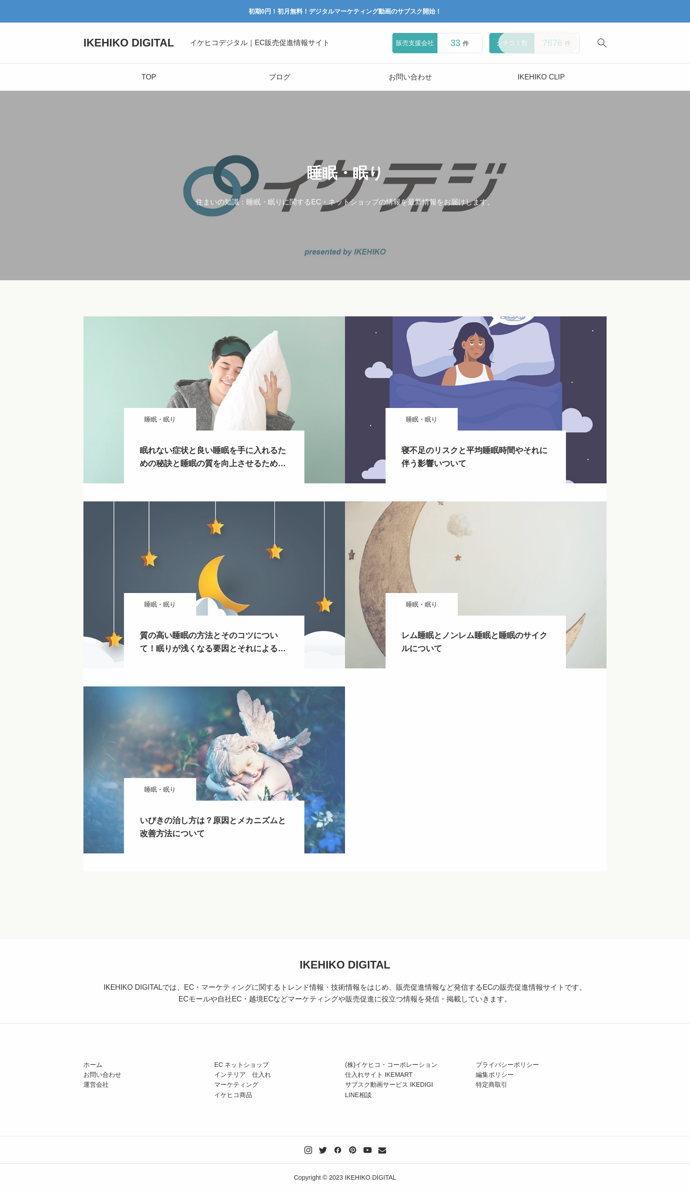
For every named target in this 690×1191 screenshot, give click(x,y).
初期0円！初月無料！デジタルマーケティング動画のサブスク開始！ (345, 11)
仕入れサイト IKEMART (379, 1074)
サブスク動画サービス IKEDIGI (389, 1084)
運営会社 (96, 1084)
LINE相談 (358, 1094)
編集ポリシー (495, 1074)
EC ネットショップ (241, 1064)
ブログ (279, 77)
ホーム (92, 1064)
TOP (149, 77)
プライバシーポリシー (507, 1064)
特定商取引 (491, 1084)
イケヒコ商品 (233, 1094)
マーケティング (236, 1084)
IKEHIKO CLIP (541, 77)
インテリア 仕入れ (242, 1074)
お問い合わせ (410, 77)
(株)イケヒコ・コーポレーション (391, 1064)
